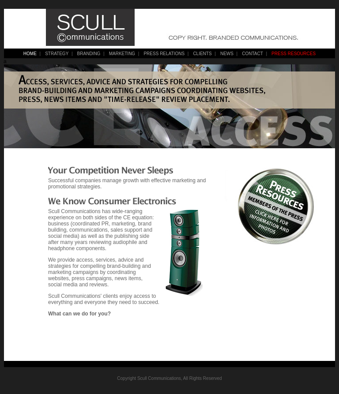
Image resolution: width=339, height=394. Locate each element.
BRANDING (89, 53)
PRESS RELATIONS (164, 53)
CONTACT (252, 53)
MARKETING (122, 53)
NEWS (227, 53)
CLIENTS (202, 53)
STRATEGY (56, 53)
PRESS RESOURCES (293, 53)
